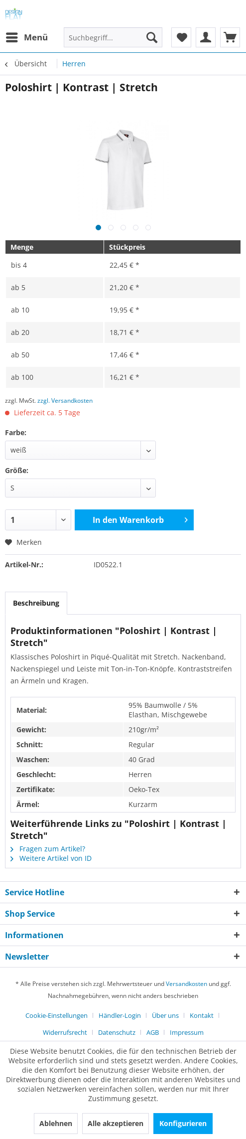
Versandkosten (186, 983)
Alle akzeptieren (115, 1123)
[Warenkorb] (230, 37)
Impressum (187, 1032)
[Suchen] (151, 37)
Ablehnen (55, 1123)
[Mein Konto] (206, 37)
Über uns (165, 1015)
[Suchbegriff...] (113, 37)
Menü (27, 36)
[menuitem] (26, 37)
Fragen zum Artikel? (47, 848)
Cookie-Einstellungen (56, 1015)
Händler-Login (120, 1015)
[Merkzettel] (181, 37)
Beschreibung (36, 603)
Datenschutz (116, 1032)
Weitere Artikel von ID (51, 858)
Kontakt (202, 1015)
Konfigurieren (183, 1123)
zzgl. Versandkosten (65, 400)
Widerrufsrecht (65, 1032)
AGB (152, 1032)
